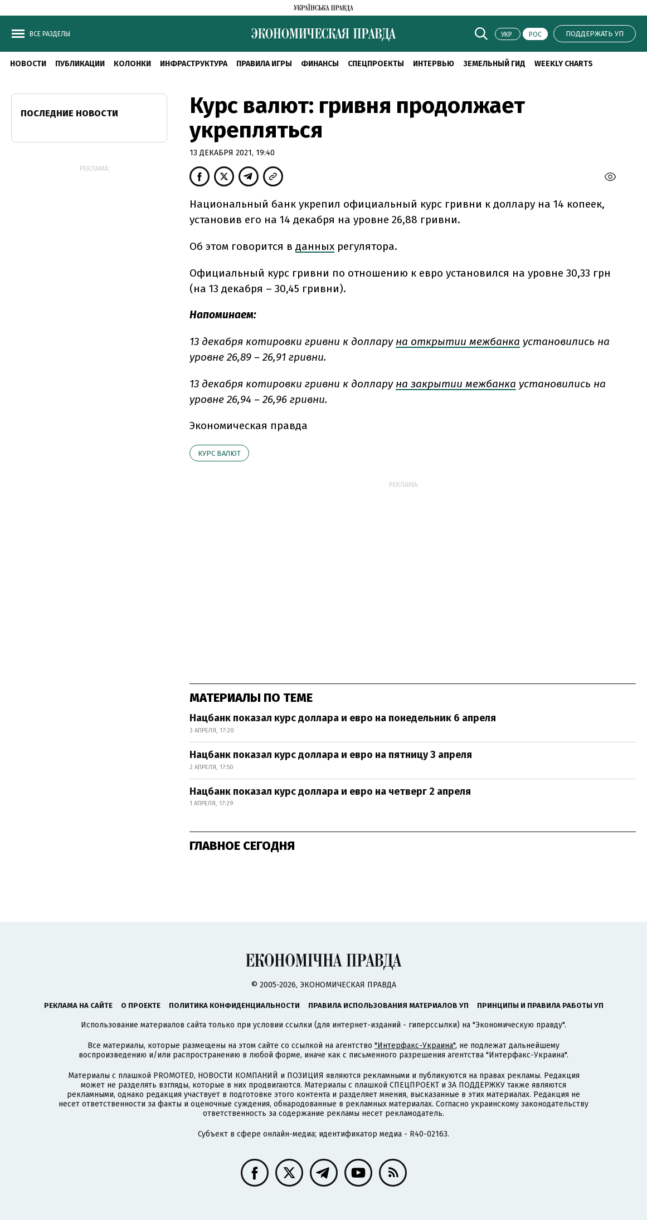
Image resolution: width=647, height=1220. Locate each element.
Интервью (433, 63)
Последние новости (69, 113)
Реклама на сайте (78, 1005)
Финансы (320, 63)
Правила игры (264, 63)
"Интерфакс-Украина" (414, 1045)
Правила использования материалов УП (388, 1005)
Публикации (80, 63)
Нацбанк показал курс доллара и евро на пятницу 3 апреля (330, 755)
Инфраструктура (193, 63)
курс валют (219, 453)
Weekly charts (563, 63)
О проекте (140, 1005)
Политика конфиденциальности (234, 1005)
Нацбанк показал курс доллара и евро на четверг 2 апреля (330, 791)
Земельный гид (494, 63)
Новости (28, 63)
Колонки (132, 63)
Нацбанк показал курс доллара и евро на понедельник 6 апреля (342, 718)
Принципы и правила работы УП (540, 1005)
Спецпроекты (376, 63)
